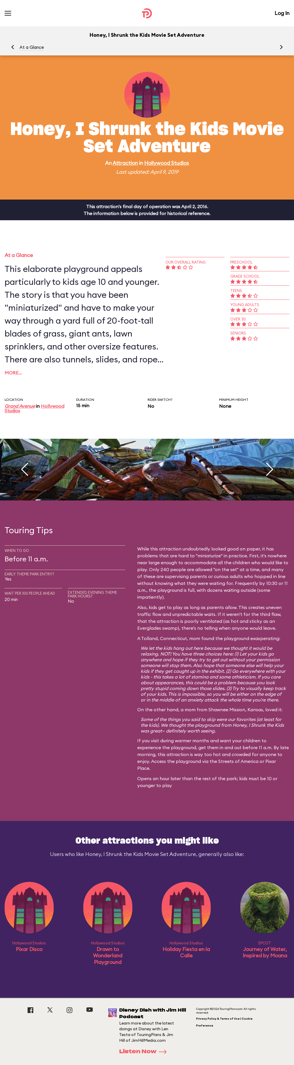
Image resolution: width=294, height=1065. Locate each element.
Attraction (125, 163)
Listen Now (144, 1051)
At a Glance (32, 47)
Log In (281, 13)
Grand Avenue (20, 406)
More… (13, 373)
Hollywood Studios (166, 163)
